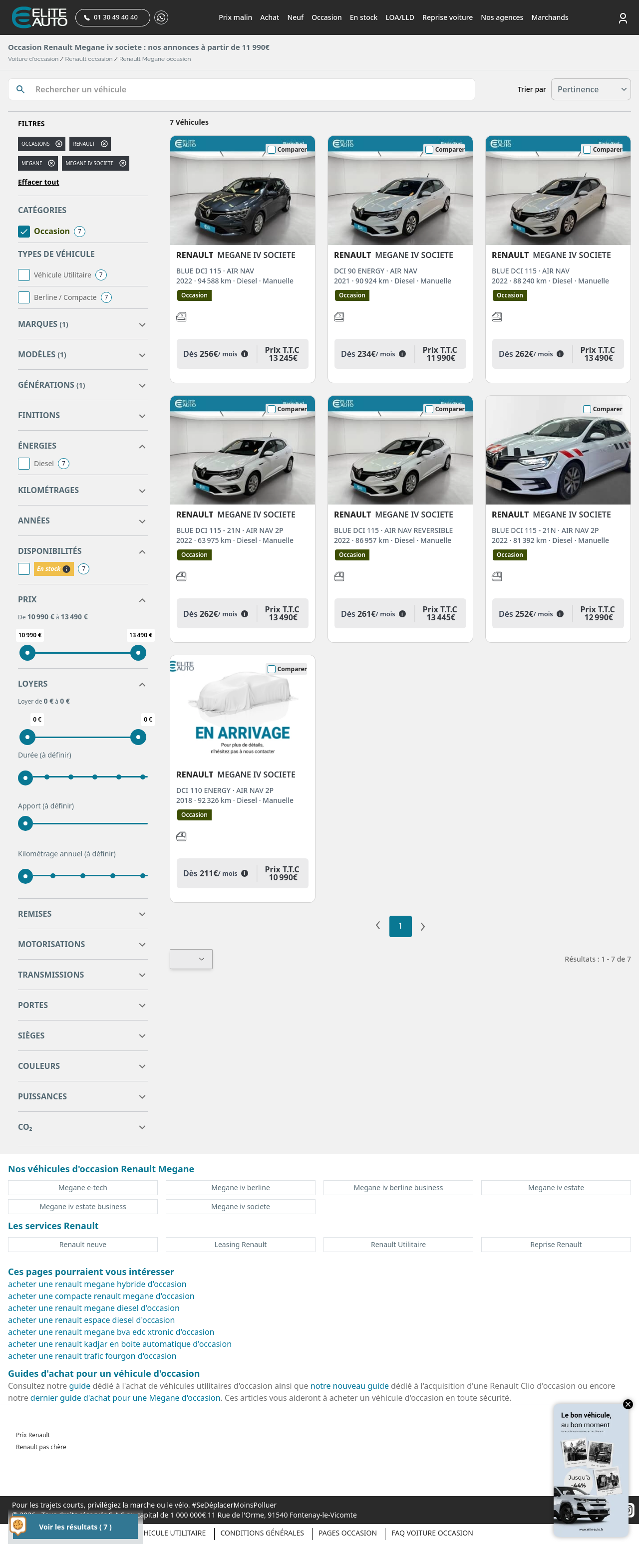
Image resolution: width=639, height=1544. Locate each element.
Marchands (549, 17)
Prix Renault (33, 1435)
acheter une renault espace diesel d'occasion (91, 1319)
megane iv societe (89, 163)
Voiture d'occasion (33, 58)
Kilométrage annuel (67, 854)
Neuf (295, 17)
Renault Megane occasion (155, 58)
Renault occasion (89, 58)
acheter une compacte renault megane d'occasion (101, 1295)
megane (31, 163)
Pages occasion (348, 1533)
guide (80, 1385)
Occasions (35, 143)
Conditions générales (262, 1533)
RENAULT (84, 143)
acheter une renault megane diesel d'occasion (94, 1307)
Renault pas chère (41, 1447)
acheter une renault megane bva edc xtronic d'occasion (111, 1331)
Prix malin (235, 17)
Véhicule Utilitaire (170, 1533)
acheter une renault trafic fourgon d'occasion (92, 1355)
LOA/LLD (399, 17)
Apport (46, 806)
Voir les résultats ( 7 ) (75, 1527)
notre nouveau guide (350, 1385)
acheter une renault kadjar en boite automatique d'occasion (120, 1343)
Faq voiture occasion (432, 1533)
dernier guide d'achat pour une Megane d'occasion (125, 1397)
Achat (269, 17)
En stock (364, 17)
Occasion (327, 17)
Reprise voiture (447, 17)
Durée (44, 755)
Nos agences (502, 17)
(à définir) (55, 755)
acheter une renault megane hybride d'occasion (97, 1284)
